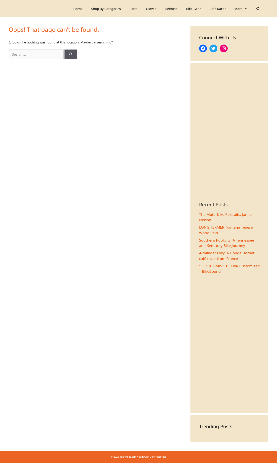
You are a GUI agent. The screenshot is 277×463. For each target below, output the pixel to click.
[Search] (70, 54)
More (243, 8)
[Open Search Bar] (258, 8)
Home (78, 8)
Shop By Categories (106, 8)
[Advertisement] (229, 137)
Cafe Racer (217, 8)
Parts (133, 8)
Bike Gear (193, 8)
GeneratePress (158, 456)
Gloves (151, 8)
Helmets (171, 8)
